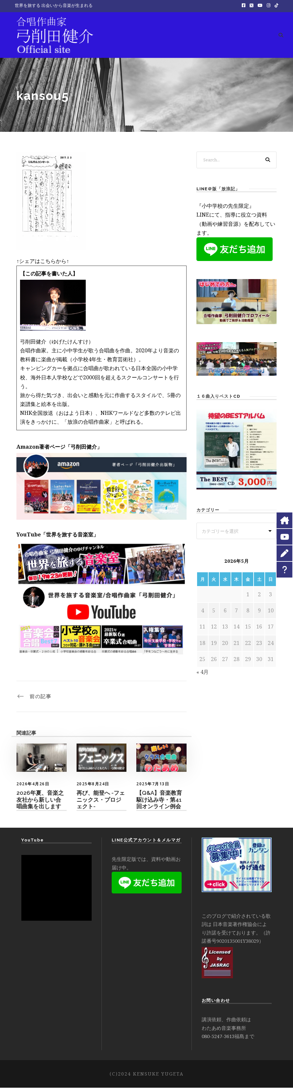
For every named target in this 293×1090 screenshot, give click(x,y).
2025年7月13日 (152, 786)
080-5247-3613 (218, 1038)
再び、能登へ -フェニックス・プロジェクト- (101, 802)
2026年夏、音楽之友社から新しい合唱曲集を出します (40, 802)
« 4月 (202, 674)
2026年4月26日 (32, 786)
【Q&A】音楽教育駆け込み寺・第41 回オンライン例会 (159, 802)
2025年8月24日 (93, 786)
